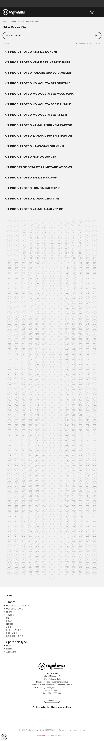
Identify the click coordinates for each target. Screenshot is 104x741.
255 (66, 319)
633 (73, 466)
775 (66, 521)
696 (59, 491)
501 (59, 415)
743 (23, 511)
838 (52, 547)
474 (52, 405)
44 (45, 238)
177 (66, 288)
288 (23, 334)
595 (80, 450)
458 (30, 400)
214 (52, 304)
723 (66, 501)
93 (24, 258)
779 (94, 521)
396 (52, 375)
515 (66, 420)
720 (44, 501)
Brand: (10, 602)
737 (73, 506)
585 (9, 450)
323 (87, 344)
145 (23, 278)
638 (16, 471)
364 (9, 364)
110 (52, 263)
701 (94, 491)
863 (44, 557)
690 (16, 491)
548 (23, 435)
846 (16, 552)
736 (66, 506)
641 (37, 471)
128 (87, 268)
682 (52, 486)
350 (94, 354)
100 (73, 258)
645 (66, 471)
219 (87, 304)
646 (73, 471)
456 (16, 400)
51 (94, 238)
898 (16, 572)
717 (23, 501)
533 (9, 430)
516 (73, 420)
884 (9, 567)
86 (66, 253)
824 (44, 542)
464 (73, 400)
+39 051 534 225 (53, 690)
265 (44, 324)
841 (73, 547)
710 (66, 496)
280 (59, 329)
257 (80, 319)
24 (87, 228)
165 (73, 283)
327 (23, 349)
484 (30, 410)
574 (23, 445)
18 (45, 228)
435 (52, 390)
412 (73, 380)
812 (52, 537)
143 (9, 278)
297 (87, 334)
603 (44, 456)
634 (80, 466)
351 (9, 359)
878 (59, 562)
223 (23, 309)
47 (66, 238)
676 (9, 486)
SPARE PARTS (16, 21)
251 (37, 319)
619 (66, 461)
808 (23, 537)
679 (30, 486)
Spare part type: (17, 642)
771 (37, 521)
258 (87, 319)
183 (16, 294)
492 (87, 410)
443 (16, 395)
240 (52, 314)
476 (66, 405)
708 (52, 496)
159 (30, 283)
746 (44, 511)
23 (80, 228)
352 (16, 359)
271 (87, 324)
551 (44, 435)
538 (44, 430)
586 (16, 450)
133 (30, 273)
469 (16, 405)
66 (17, 248)
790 (80, 526)
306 (59, 339)
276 (30, 329)
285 (94, 329)
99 (66, 258)
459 (37, 400)
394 (37, 375)
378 (16, 369)
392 (23, 375)
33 (59, 233)
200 (44, 299)
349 (87, 354)
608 (80, 456)
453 (87, 395)
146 (30, 278)
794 (16, 531)
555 (73, 435)
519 (94, 420)
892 (66, 567)
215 (59, 304)
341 (30, 354)
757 (30, 516)
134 (37, 273)
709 (59, 496)
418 (23, 385)
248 (16, 319)
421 (44, 385)
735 (59, 506)
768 (16, 521)
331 (52, 349)
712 (80, 496)
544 (87, 430)
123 (52, 268)
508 (16, 420)
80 (24, 253)
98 (59, 258)
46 (59, 238)
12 (94, 223)
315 (30, 344)
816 (80, 537)
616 (44, 461)
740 (94, 506)
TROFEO (10, 615)
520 (9, 425)
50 (87, 238)
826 (59, 542)
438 (73, 390)
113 (73, 263)
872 (16, 562)
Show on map (52, 700)
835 (30, 547)
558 (94, 435)
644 (59, 471)
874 (30, 562)
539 (52, 430)
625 (16, 466)
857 (94, 552)
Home (5, 21)
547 (16, 435)
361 (80, 359)
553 (59, 435)
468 (9, 405)
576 (37, 445)
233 (94, 309)
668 (44, 481)
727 (94, 501)
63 (87, 243)
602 (37, 456)
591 (52, 450)
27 (17, 233)
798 (44, 531)
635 (87, 466)
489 (66, 410)
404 (16, 380)
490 (73, 410)
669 (52, 481)
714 (94, 496)
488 (59, 410)
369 (44, 364)
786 (52, 526)
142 (94, 273)
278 (44, 329)
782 (23, 526)
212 (37, 304)
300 (16, 339)
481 (9, 410)
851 (52, 552)
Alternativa (11, 652)
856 (87, 552)
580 (66, 445)
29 (31, 233)
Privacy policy (65, 730)
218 (80, 304)
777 (80, 521)
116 (94, 263)
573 (16, 445)
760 (52, 516)
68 (31, 248)
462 (59, 400)
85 (59, 253)
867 (73, 557)
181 (94, 288)
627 (30, 466)
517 (80, 420)
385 (66, 369)
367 (30, 364)
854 (73, 552)
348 (80, 354)
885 (16, 567)
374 (80, 364)
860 (23, 557)
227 (52, 309)
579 (59, 445)
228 (59, 309)
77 (94, 248)
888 (37, 567)
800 (59, 531)
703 (16, 496)
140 (80, 273)
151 (66, 278)
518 (87, 420)
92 (17, 258)
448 (52, 395)
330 (44, 349)
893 (73, 567)
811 (44, 537)
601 (30, 456)
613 (23, 461)
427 (87, 385)
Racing (9, 649)
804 (87, 531)
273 (9, 329)
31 (45, 233)
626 (23, 466)
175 (52, 288)
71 (52, 248)
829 (80, 542)
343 (44, 354)
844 (94, 547)
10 (80, 223)
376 (94, 364)
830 (87, 542)
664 (16, 481)
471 (30, 405)
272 (94, 324)
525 (44, 425)
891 (59, 567)
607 (73, 456)
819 (9, 542)
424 (66, 385)
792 (94, 526)
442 (9, 395)
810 (37, 537)
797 (37, 531)
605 (59, 456)
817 (87, 537)
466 (87, 400)
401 (87, 375)
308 (73, 339)
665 (23, 481)
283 (80, 329)
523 (30, 425)
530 (80, 425)
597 (94, 450)
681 (44, 486)
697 (66, 491)
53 (17, 243)
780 (9, 526)
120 (30, 268)
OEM (8, 646)
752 (87, 511)
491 (80, 410)
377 (9, 369)
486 (44, 410)
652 (23, 476)
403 (9, 380)
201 (52, 299)
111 (59, 263)
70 (45, 248)
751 (80, 511)
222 (16, 309)
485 (37, 410)
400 (80, 375)
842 (80, 547)
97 (52, 258)
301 (23, 339)
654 (37, 476)
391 (16, 375)
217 (73, 304)
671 (66, 481)
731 (30, 506)
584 (94, 445)
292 (52, 334)
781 (16, 526)
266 (52, 324)
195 (9, 299)
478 (80, 405)
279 (52, 329)
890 (52, 567)
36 (80, 233)
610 (94, 456)
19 (52, 228)
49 (80, 238)
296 (80, 334)
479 (87, 405)
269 (73, 324)
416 (9, 385)
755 (16, 516)
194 (94, 294)
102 (87, 258)
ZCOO (9, 627)
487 (52, 410)
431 (23, 390)
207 (94, 299)
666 (30, 481)
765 (87, 516)
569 (80, 440)
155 (94, 278)
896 (94, 567)
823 (37, 542)
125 (66, 268)
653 (30, 476)
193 (87, 294)
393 (30, 375)
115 (87, 263)
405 (23, 380)
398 (66, 375)
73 (66, 248)
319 (59, 344)
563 (37, 440)
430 (16, 390)
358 (59, 359)
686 (80, 486)
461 (52, 400)
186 (37, 294)
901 (37, 572)
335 (80, 349)
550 (37, 435)
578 (52, 445)
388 (87, 369)
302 (30, 339)
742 (16, 511)
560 (16, 440)
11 (87, 223)
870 (94, 557)
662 (94, 476)
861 (30, 557)
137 (59, 273)
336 (87, 349)
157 (16, 283)
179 (80, 288)
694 (44, 491)
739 (87, 506)
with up (43, 736)
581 (73, 445)
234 (9, 314)
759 (44, 516)
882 (87, 562)
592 (59, 450)
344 (52, 354)
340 (23, 354)
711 (73, 496)
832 (9, 547)
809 (30, 537)
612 (16, 461)
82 (38, 253)
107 (30, 263)
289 (30, 334)
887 (30, 567)
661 (87, 476)
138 (66, 273)
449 (59, 395)
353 (23, 359)
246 (94, 314)
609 (87, 456)
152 (73, 278)
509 (23, 420)
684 (66, 486)
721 (52, 501)
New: (9, 595)
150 (59, 278)
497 (30, 415)
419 (30, 385)
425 (73, 385)
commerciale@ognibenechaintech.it (57, 685)
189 (59, 294)
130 (9, 273)
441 (94, 390)
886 (23, 567)
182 (9, 294)
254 (59, 319)
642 (44, 471)
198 (30, 299)
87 (73, 253)
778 (87, 521)
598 (9, 456)
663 (9, 481)
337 (94, 349)
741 (9, 511)
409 (52, 380)
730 (23, 506)
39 (9, 238)
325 (9, 349)
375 (87, 364)
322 (80, 344)
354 (30, 359)
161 (44, 283)
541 (66, 430)
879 (66, 562)
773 (52, 521)
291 (44, 334)
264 (37, 324)
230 (73, 309)
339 (16, 354)
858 (9, 557)
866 (66, 557)
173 (37, 288)
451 (73, 395)
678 (23, 486)
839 (59, 547)
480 (94, 405)
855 (80, 552)
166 (80, 283)
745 (37, 511)
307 (66, 339)
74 (73, 248)
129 (94, 268)
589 (37, 450)
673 (80, 481)
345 (59, 354)
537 (37, 430)
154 (87, 278)
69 (38, 248)
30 (38, 233)
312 (9, 344)
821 (23, 542)
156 (9, 283)
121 (37, 268)
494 (9, 415)
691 (23, 491)
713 (87, 496)
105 (16, 263)
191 (73, 294)
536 (30, 430)
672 (73, 481)
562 (30, 440)
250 (30, 319)
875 (37, 562)
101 (80, 258)
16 (31, 228)
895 (87, 567)
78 (9, 253)
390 (9, 375)
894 (80, 567)
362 (87, 359)
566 (59, 440)
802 (73, 531)
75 (80, 248)
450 (66, 395)
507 (9, 420)
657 (59, 476)
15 (24, 228)
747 (52, 511)
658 (66, 476)
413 (80, 380)
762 (66, 516)
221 (9, 309)
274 (16, 329)
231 (80, 309)
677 (16, 486)
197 (23, 299)
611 (9, 461)
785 (44, 526)
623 (94, 461)
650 (9, 476)
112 (66, 263)
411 (66, 380)
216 (66, 304)
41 (24, 238)
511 (37, 420)
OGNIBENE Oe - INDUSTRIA (18, 606)
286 (9, 334)
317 (44, 344)
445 (30, 395)
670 (59, 481)
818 (94, 537)
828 (73, 542)
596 (87, 450)
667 (37, 481)
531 (87, 425)
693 (37, 491)
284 (87, 329)
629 (44, 466)
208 (9, 304)
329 (37, 349)
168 (94, 283)
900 (30, 572)
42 (31, 238)
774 (59, 521)
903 (52, 572)
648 (87, 471)
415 (94, 380)
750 (73, 511)
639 (23, 471)
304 (44, 339)
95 (38, 258)
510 (30, 420)
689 (9, 491)
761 (59, 516)
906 (73, 572)
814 (66, 537)
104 (9, 263)
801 (66, 531)
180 (87, 288)
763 (73, 516)
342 (37, 354)
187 (44, 294)
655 (44, 476)
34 (66, 233)
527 (59, 425)
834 (23, 547)
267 (59, 324)
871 (9, 562)
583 (87, 445)
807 (16, 537)
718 (30, 501)
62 (80, 243)
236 (23, 314)
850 (44, 552)
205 (80, 299)
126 (73, 268)
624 (9, 466)
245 (87, 314)
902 (44, 572)
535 (23, 430)
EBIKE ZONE (11, 633)
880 (73, 562)
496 (23, 415)
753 (94, 511)
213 (44, 304)
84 (52, 253)
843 (87, 547)
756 (23, 516)
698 (73, 491)
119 (23, 268)
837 (44, 547)
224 (30, 309)
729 (16, 506)
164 (66, 283)
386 (73, 369)
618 (59, 461)
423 (59, 385)
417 (16, 385)
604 (52, 456)
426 (80, 385)
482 (16, 410)
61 (73, 243)
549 (30, 435)
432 (30, 390)
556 (80, 435)
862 (37, 557)
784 (37, 526)
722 (59, 501)
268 (66, 324)
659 (73, 476)
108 (37, 263)
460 (44, 400)
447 (44, 395)
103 (94, 258)
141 (87, 273)
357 (52, 359)
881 (80, 562)
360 (73, 359)
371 (59, 364)
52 (9, 243)
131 (16, 273)
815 (73, 537)
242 (66, 314)
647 (80, 471)
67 (24, 248)
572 (9, 445)
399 (73, 375)
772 (44, 521)
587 (23, 450)
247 (9, 319)
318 (52, 344)
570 (87, 440)
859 (16, 557)
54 (24, 243)
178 (73, 288)
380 (30, 369)
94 (31, 258)
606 (66, 456)
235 (16, 314)
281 (66, 329)
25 (94, 228)
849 (37, 552)
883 (94, 562)
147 (37, 278)
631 (59, 466)
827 (66, 542)
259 (94, 319)
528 (66, 425)
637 (9, 471)
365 (16, 364)
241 (59, 314)
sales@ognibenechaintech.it (56, 682)
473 (44, 405)
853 (66, 552)
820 (16, 542)
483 (23, 410)
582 (80, 445)
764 (80, 516)
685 (73, 486)
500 (52, 415)
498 (37, 415)
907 (80, 572)
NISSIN (9, 624)
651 (16, 476)
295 (73, 334)
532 (94, 425)
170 (16, 288)
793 (9, 531)
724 (73, 501)
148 (44, 278)
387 (80, 369)
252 (44, 319)
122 (44, 268)
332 (59, 349)
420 (37, 385)
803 (80, 531)
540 (59, 430)
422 (52, 385)
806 (9, 537)
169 (9, 288)
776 (73, 521)
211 (30, 304)
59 (59, 243)
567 (66, 440)
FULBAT (9, 621)
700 (87, 491)
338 (9, 354)
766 (94, 516)
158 (23, 283)
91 (9, 258)
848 (30, 552)
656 (52, 476)
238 (37, 314)
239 (44, 314)
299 (9, 339)
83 (45, 253)
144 (16, 278)
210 (23, 304)
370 (52, 364)
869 (87, 557)
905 (66, 572)
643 (52, 471)
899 (23, 572)
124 (59, 268)
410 (59, 380)
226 (44, 309)
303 (37, 339)
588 (30, 450)
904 (59, 572)
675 (94, 481)
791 (87, 526)
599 (16, 456)
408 (44, 380)
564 (44, 440)
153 (80, 278)
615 (37, 461)
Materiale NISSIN (13, 630)
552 (52, 435)
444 (23, 395)
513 (52, 420)
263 (30, 324)
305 (52, 339)
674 (87, 481)
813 (59, 537)
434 (44, 390)
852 (59, 552)
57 (45, 243)
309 (80, 339)
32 (52, 233)
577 (44, 445)
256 (73, 319)
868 (80, 557)
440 (87, 390)
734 (52, 506)
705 (30, 496)
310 (87, 339)
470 (23, 405)
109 (44, 263)
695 (52, 491)
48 (73, 238)
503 (73, 415)
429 (9, 390)
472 (37, 405)
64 (94, 243)
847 (23, 552)
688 (94, 486)
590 (44, 450)
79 (17, 253)
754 (9, 516)
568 (73, 440)
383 (52, 369)
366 (23, 364)
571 (94, 440)
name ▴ (98, 43)
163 (59, 283)
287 (16, 334)
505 (87, 415)
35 (73, 233)
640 (30, 471)
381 (37, 369)
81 (31, 253)
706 (37, 496)
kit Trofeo (10, 612)
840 (66, 547)
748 (59, 511)
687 (87, 486)
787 (59, 526)
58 (52, 243)
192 (80, 294)
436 (59, 390)
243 (73, 314)
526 (52, 425)
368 (37, 364)
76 (87, 248)
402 (94, 375)
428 (94, 385)
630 (52, 466)
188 (52, 294)
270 (80, 324)
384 (59, 369)
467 (94, 400)
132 (23, 273)
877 (52, 562)
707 (44, 496)
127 (80, 268)
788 (66, 526)
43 (38, 238)
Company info (79, 730)
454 (94, 395)
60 (66, 243)
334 (73, 349)
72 (59, 248)
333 (66, 349)
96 (45, 258)
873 (23, 562)
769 (23, 521)
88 (80, 253)
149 (52, 278)
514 (59, 420)
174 (44, 288)
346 (66, 354)
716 (16, 501)
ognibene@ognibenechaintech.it (56, 687)
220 (94, 304)
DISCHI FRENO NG (14, 636)
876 (44, 562)
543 (80, 430)
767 (9, 521)
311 (94, 339)
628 (37, 466)
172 (30, 288)
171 (23, 288)
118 (16, 268)
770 (30, 521)
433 (37, 390)
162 (52, 283)
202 (59, 299)
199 (37, 299)
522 (23, 425)
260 (9, 324)
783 (30, 526)
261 (16, 324)
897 (9, 572)
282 (73, 329)
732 (37, 506)
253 (52, 319)
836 (37, 547)
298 (94, 334)
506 (94, 415)
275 (23, 329)
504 (80, 415)
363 (94, 359)
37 (87, 233)
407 (37, 380)
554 (66, 435)
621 (80, 461)
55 (31, 243)
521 (16, 425)
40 (17, 238)
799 (52, 531)
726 (87, 501)
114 (80, 263)
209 (16, 304)
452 (80, 395)
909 (94, 572)
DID (7, 618)
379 (23, 369)
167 (87, 283)
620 (73, 461)
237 (30, 314)
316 (37, 344)
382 (44, 369)
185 (30, 294)
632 (66, 466)
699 (80, 491)
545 (94, 430)
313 (16, 344)
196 (16, 299)
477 (73, 405)
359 (66, 359)
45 (52, 238)
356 (44, 359)
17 (38, 228)
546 (9, 435)
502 (66, 415)
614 (30, 461)
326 (16, 349)
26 (9, 233)
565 (52, 440)
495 (16, 415)
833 (16, 547)
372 (66, 364)
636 (94, 466)
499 (44, 415)
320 (66, 344)
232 (87, 309)
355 (37, 359)
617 (52, 461)
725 (80, 501)
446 (37, 395)
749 (66, 511)
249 (23, 319)
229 (66, 309)
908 (87, 572)
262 (23, 324)
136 (52, 273)
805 (94, 531)
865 (59, 557)
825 (52, 542)
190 (66, 294)
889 (44, 567)
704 (23, 496)
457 (23, 400)
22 (73, 228)
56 (38, 243)
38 (94, 233)
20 (59, 228)
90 (94, 253)
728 (9, 506)
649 (94, 471)
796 (30, 531)
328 (30, 349)
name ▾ (89, 43)
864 (52, 557)
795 (23, 531)
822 (30, 542)
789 (73, 526)
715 (9, 501)
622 (87, 461)
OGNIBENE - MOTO (14, 609)
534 (16, 430)
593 (66, 450)
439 (80, 390)
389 (94, 369)
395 (44, 375)
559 (9, 440)
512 (44, 420)
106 (23, 263)
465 (80, 400)
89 (87, 253)
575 (30, 445)
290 (37, 334)
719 (37, 501)
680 (37, 486)
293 (59, 334)
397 (59, 375)
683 (59, 486)
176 (59, 288)
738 (80, 506)
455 (9, 400)
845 (9, 552)
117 (9, 268)
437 (66, 390)
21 (66, 228)
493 (94, 410)
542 (73, 430)
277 (37, 329)
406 (30, 380)
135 (44, 273)
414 (87, 380)
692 (30, 491)
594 (73, 450)
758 (37, 516)
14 (17, 228)
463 (66, 400)
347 (73, 354)
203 (66, 299)
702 (9, 496)
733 (44, 506)
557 (87, 435)
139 (73, 273)
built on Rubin (59, 736)
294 (66, 334)
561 (23, 440)
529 (73, 425)
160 (37, 283)
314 (23, 344)
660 (80, 476)
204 (73, 299)
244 (80, 314)
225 (37, 309)
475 (59, 405)
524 (37, 425)
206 (87, 299)
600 (23, 456)
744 (30, 511)
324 (94, 344)
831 (94, 542)
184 (23, 294)
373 (73, 364)
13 (9, 228)
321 (73, 344)
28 (24, 233)
